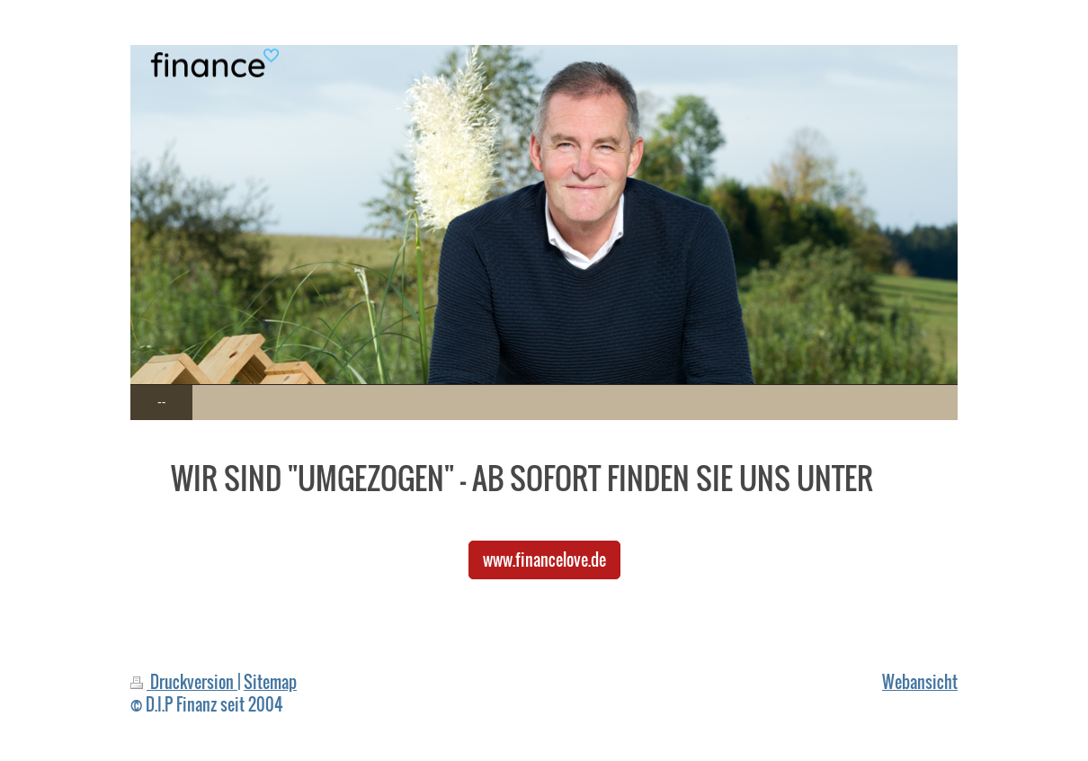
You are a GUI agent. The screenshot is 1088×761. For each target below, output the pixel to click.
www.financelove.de (544, 559)
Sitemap (270, 681)
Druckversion (183, 681)
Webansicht (920, 681)
